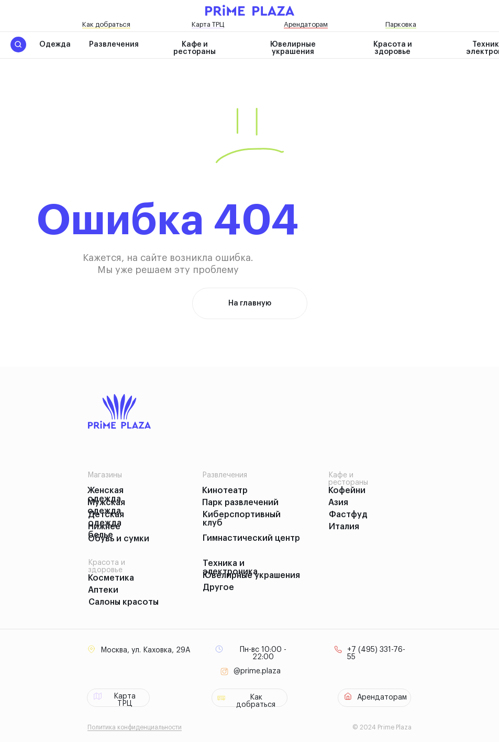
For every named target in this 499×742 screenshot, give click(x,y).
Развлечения (114, 44)
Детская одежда (106, 518)
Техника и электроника (230, 567)
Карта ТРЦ (208, 24)
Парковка (400, 24)
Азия (338, 502)
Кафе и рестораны (194, 48)
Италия (344, 526)
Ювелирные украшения (293, 48)
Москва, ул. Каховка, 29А (145, 650)
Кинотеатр (225, 490)
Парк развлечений (240, 502)
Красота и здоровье (392, 48)
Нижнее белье (104, 530)
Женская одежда (105, 494)
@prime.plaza (257, 671)
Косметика (111, 578)
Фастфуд (348, 514)
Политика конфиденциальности (134, 727)
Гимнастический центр (251, 538)
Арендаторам (306, 24)
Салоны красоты (123, 602)
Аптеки (103, 590)
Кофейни (346, 490)
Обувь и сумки (118, 538)
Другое (218, 587)
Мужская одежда (106, 506)
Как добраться (106, 24)
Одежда (55, 44)
